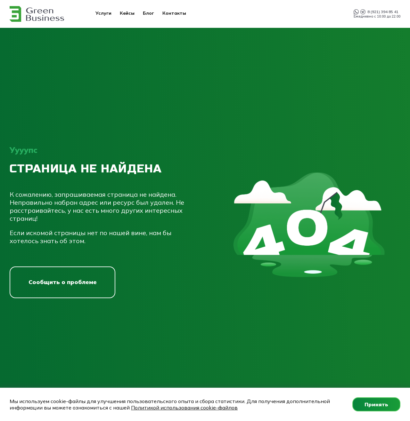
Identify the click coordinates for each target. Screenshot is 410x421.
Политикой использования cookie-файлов (184, 407)
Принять (376, 404)
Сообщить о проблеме (63, 282)
